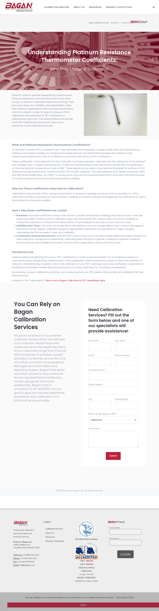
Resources (50, 537)
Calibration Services (54, 528)
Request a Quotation (55, 541)
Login (125, 554)
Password (114, 538)
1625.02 (89, 564)
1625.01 (89, 561)
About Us (50, 533)
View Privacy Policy (125, 597)
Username (114, 528)
